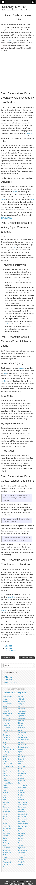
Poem (5, 824)
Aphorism (6, 716)
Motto (5, 800)
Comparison (7, 735)
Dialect (5, 742)
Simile (20, 840)
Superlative (6, 848)
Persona (5, 819)
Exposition (21, 759)
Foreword (21, 766)
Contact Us (13, 883)
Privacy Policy (22, 883)
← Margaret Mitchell (7, 657)
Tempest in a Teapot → (27, 657)
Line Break (22, 788)
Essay (5, 754)
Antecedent (22, 711)
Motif (20, 797)
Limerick (5, 788)
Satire (5, 840)
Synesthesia (7, 852)
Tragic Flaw (22, 862)
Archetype (6, 720)
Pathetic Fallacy (23, 814)
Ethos (20, 754)
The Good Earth (6, 217)
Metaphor (21, 792)
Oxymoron (6, 807)
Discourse (6, 747)
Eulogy (5, 756)
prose (15, 247)
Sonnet (20, 843)
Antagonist (6, 711)
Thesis (20, 857)
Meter (5, 795)
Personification (23, 819)
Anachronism (7, 704)
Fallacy (20, 761)
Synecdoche (22, 850)
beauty (3, 199)
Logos (5, 790)
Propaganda (7, 828)
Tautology (21, 855)
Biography (21, 723)
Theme (5, 857)
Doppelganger (23, 747)
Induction (21, 778)
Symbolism (6, 850)
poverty (29, 133)
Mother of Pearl (10, 651)
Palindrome (22, 807)
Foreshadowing (8, 766)
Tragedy (21, 860)
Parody (5, 814)
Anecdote (21, 708)
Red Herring (7, 833)
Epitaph (20, 752)
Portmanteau (22, 826)
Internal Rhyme (8, 783)
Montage (21, 795)
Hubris (5, 773)
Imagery (5, 778)
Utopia (20, 864)
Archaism (21, 718)
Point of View (7, 826)
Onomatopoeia (23, 804)
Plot (4, 821)
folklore (15, 192)
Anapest (21, 706)
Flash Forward (7, 764)
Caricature (6, 728)
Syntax (5, 855)
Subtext (20, 845)
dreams (3, 610)
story (5, 373)
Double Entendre (8, 749)
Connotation (7, 737)
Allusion (5, 701)
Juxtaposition (22, 785)
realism (30, 237)
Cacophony (6, 725)
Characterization (8, 730)
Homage (21, 771)
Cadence (21, 725)
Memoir (5, 792)
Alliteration (21, 699)
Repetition (21, 833)
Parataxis (21, 812)
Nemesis (6, 802)
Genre (5, 768)
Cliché (20, 730)
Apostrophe (7, 718)
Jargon (5, 785)
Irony (20, 783)
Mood (5, 797)
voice (10, 40)
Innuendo (21, 780)
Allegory (5, 699)
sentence (8, 324)
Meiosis (20, 790)
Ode (4, 804)
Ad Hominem (7, 696)
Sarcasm (21, 838)
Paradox (21, 809)
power (32, 199)
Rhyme (20, 836)
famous (21, 368)
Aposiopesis (22, 716)
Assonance (6, 723)
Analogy (5, 706)
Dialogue (21, 742)
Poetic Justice (23, 824)
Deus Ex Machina (24, 740)
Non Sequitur (22, 802)
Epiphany (6, 752)
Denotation (6, 740)
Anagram (21, 704)
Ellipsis (20, 749)
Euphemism (22, 756)
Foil (19, 764)
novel (3, 381)
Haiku (20, 768)
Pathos (5, 816)
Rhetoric (5, 836)
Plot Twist (21, 821)
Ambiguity (21, 701)
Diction (5, 744)
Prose (20, 828)
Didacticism (22, 744)
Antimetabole (7, 713)
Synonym (21, 852)
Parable (5, 809)
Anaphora (6, 708)
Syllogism (21, 848)
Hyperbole (6, 776)
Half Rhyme (7, 771)
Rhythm (5, 838)
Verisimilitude (7, 867)
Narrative (21, 800)
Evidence (6, 759)
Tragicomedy (7, 862)
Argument (21, 720)
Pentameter (22, 816)
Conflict (20, 735)
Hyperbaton (22, 773)
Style (4, 845)
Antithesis (21, 713)
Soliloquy (6, 843)
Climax (5, 732)
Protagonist (6, 831)
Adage (20, 696)
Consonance (22, 737)
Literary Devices (14, 7)
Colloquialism (22, 732)
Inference (6, 780)
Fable (5, 761)
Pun (19, 831)
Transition (6, 864)
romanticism (12, 597)
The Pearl (8, 646)
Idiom (20, 776)
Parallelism (6, 812)
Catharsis (21, 728)
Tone (4, 860)
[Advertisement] (18, 71)
